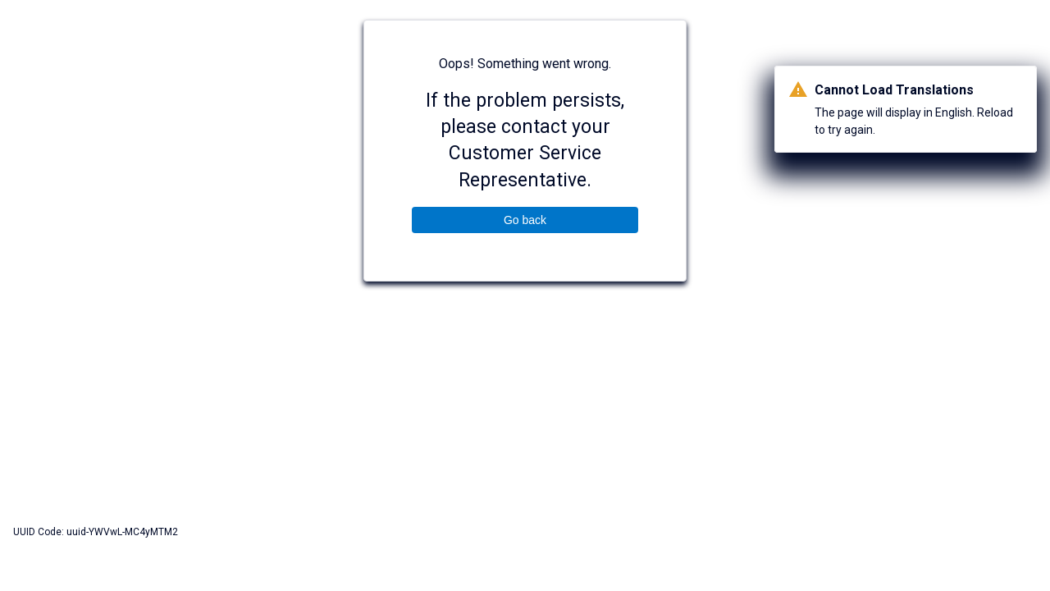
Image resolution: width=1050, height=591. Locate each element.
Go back (525, 220)
